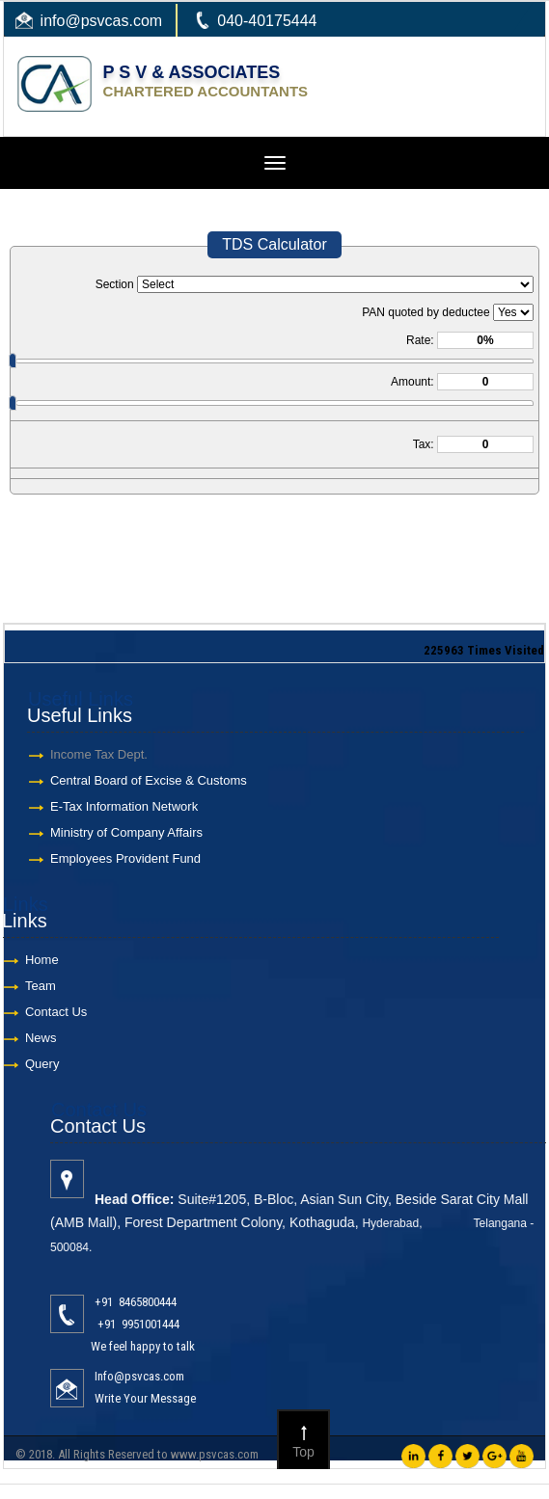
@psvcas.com (113, 21)
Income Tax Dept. (90, 754)
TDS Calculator (274, 244)
